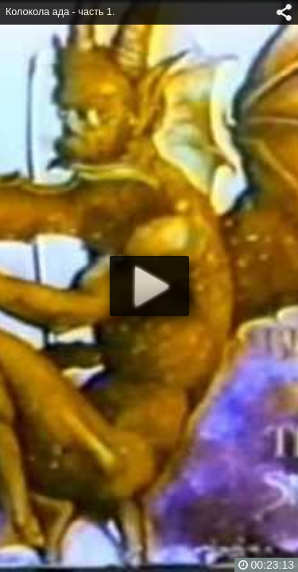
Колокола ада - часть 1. (60, 11)
